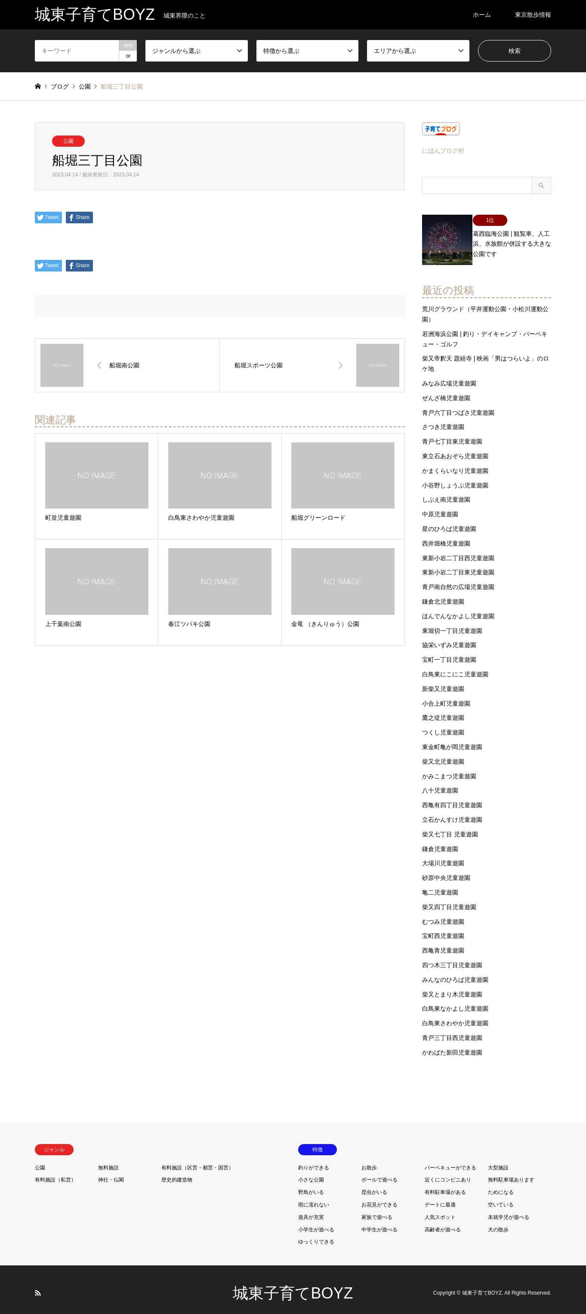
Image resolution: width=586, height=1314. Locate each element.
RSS (38, 1286)
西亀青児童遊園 (443, 943)
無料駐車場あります (511, 1172)
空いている (501, 1197)
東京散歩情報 (533, 14)
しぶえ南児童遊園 (446, 492)
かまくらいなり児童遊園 (455, 463)
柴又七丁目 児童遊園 (450, 827)
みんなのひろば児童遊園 (455, 972)
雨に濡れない (313, 1197)
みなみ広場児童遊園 (449, 376)
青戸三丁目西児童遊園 (452, 1030)
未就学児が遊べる (508, 1210)
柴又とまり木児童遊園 (452, 986)
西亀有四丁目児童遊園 (452, 797)
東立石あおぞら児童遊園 (455, 448)
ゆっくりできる (316, 1234)
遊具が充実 (311, 1210)
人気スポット (440, 1210)
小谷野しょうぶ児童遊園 (455, 478)
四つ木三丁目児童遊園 (452, 957)
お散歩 (369, 1160)
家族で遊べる (376, 1210)
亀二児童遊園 (440, 885)
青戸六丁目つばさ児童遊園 (458, 405)
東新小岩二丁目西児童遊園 (458, 550)
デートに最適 (440, 1197)
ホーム (482, 14)
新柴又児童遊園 (443, 681)
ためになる (501, 1185)
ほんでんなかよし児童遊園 (458, 608)
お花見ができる (379, 1197)
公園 (68, 141)
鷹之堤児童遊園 (443, 710)
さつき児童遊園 (443, 419)
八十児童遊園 (440, 783)
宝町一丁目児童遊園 (449, 652)
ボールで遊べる (379, 1172)
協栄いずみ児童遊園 (449, 637)
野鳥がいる (311, 1185)
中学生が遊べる (379, 1222)
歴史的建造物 (176, 1172)
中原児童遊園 (440, 506)
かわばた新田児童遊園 (452, 1045)
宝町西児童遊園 (443, 928)
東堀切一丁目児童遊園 (452, 623)
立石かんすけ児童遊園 (452, 812)
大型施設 (498, 1160)
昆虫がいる (374, 1185)
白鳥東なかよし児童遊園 (455, 1001)
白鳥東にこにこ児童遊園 (455, 666)
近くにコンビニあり (448, 1172)
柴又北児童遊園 (443, 754)
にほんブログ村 (443, 150)
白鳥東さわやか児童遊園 (455, 1015)
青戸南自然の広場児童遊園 (458, 579)
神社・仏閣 (111, 1172)
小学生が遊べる (316, 1222)
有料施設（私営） (55, 1172)
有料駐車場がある (445, 1185)
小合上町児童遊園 (446, 696)
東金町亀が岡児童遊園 (452, 739)
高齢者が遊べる (443, 1222)
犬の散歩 (498, 1222)
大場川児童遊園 (443, 855)
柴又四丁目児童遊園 (449, 899)
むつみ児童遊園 (443, 913)
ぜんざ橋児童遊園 (446, 390)
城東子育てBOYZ (293, 1286)
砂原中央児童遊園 (446, 870)
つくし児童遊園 (443, 725)
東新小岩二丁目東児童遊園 (458, 564)
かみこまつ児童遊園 (449, 768)
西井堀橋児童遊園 (446, 536)
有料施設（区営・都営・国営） (197, 1160)
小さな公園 (311, 1172)
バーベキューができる (450, 1160)
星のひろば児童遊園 (449, 521)
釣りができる (313, 1160)
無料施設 (108, 1160)
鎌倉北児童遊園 (443, 594)
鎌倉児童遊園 (440, 841)
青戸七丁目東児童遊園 (452, 434)
